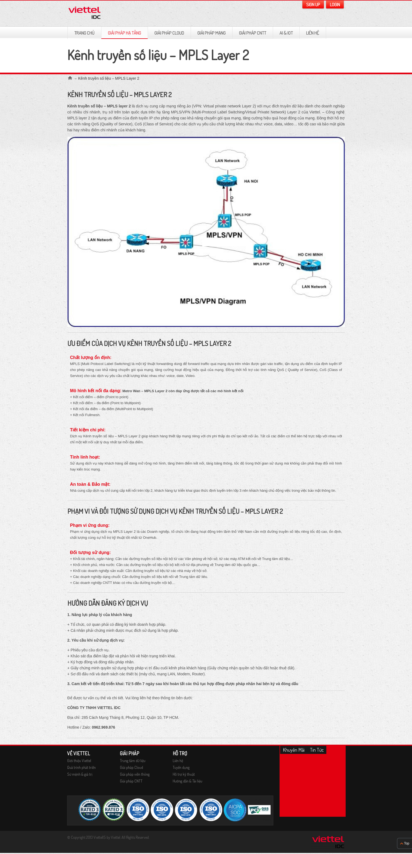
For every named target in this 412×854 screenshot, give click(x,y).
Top (406, 843)
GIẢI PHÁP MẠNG (211, 33)
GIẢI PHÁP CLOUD (169, 33)
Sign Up (313, 4)
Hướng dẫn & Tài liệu (187, 781)
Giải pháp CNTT (252, 33)
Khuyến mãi (294, 750)
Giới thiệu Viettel (79, 760)
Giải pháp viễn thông (135, 774)
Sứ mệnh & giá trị (79, 774)
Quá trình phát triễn (81, 767)
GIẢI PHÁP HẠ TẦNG (124, 33)
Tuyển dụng (181, 767)
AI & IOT (286, 33)
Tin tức (317, 750)
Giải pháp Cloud (131, 767)
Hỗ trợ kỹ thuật (184, 774)
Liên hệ (312, 33)
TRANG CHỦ (84, 33)
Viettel (115, 837)
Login (335, 4)
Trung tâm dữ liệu (132, 760)
